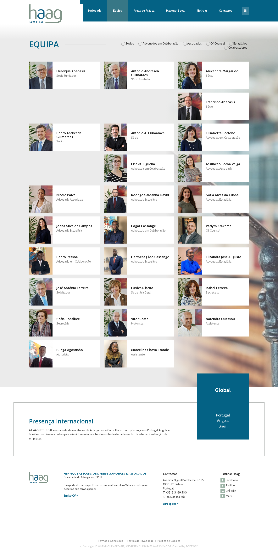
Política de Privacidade (140, 541)
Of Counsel (217, 43)
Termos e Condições (110, 541)
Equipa (117, 10)
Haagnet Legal (175, 10)
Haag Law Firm (56, 13)
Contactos (225, 10)
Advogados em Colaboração (161, 43)
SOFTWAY (191, 546)
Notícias (202, 10)
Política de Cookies (169, 541)
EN (245, 10)
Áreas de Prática (144, 10)
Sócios (129, 43)
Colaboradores (237, 47)
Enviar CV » (71, 495)
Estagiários (240, 43)
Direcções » (171, 504)
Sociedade (95, 10)
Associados (194, 43)
